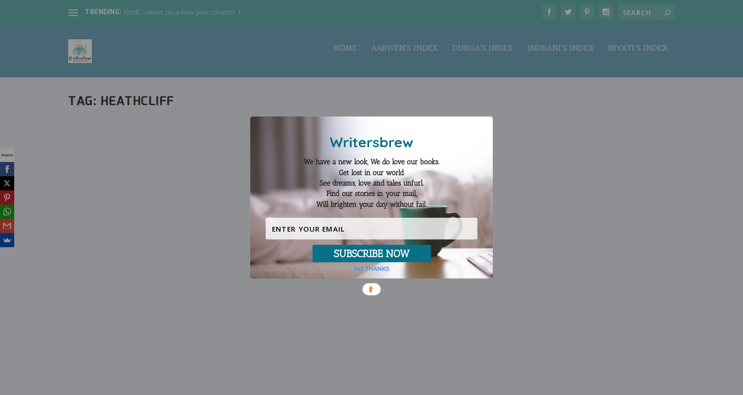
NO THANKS (372, 269)
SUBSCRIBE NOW (371, 253)
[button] (371, 183)
